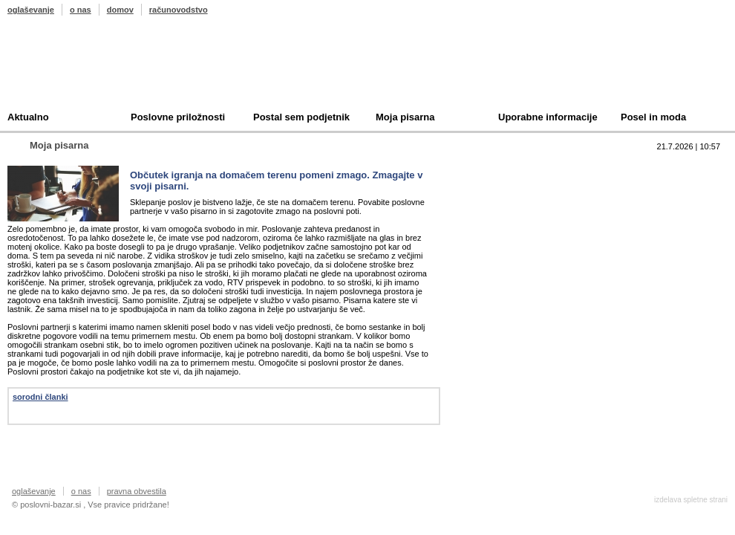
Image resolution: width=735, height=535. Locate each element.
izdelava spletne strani (691, 500)
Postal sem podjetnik (301, 117)
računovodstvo (178, 9)
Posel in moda (653, 117)
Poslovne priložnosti (178, 117)
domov (120, 9)
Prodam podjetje (518, 190)
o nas (80, 9)
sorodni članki (40, 396)
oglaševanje (30, 9)
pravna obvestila (136, 491)
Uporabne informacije (548, 117)
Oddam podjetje (516, 236)
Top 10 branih (511, 167)
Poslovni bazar (94, 69)
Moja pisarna (405, 117)
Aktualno (28, 117)
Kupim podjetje (515, 213)
